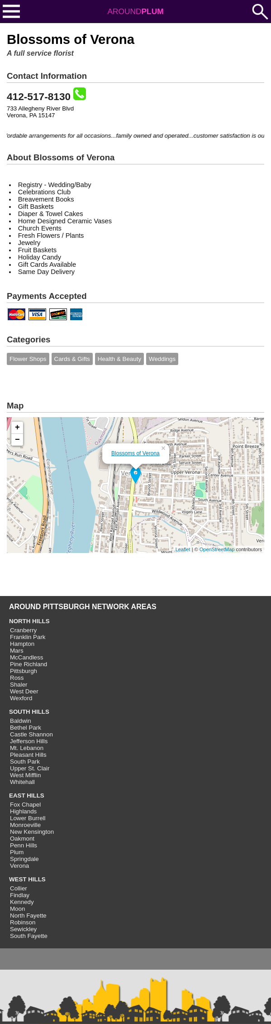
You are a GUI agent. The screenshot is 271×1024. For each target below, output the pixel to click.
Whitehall (22, 782)
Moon (17, 908)
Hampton (22, 643)
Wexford (21, 698)
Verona (19, 865)
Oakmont (22, 838)
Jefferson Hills (29, 741)
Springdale (24, 859)
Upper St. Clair (29, 768)
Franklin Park (28, 637)
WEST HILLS (27, 879)
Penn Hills (23, 845)
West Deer (24, 691)
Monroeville (25, 825)
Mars (17, 650)
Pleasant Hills (28, 754)
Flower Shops (28, 359)
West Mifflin (25, 775)
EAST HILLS (26, 795)
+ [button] (17, 427)
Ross (17, 677)
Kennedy (22, 902)
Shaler (19, 684)
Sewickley (23, 929)
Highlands (23, 811)
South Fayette (29, 936)
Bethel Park (25, 727)
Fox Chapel (25, 804)
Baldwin (20, 720)
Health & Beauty (119, 359)
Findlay (19, 895)
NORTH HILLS (29, 621)
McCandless (26, 657)
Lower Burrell (28, 818)
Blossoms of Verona (135, 453)
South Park (25, 761)
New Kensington (32, 831)
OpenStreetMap (217, 549)
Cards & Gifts (72, 359)
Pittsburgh (23, 671)
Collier (18, 888)
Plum (17, 852)
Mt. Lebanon (26, 748)
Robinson (22, 922)
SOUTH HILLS (29, 711)
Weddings (162, 359)
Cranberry (23, 630)
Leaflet (183, 549)
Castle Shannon (31, 734)
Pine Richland (28, 664)
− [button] (17, 439)
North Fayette (28, 915)
